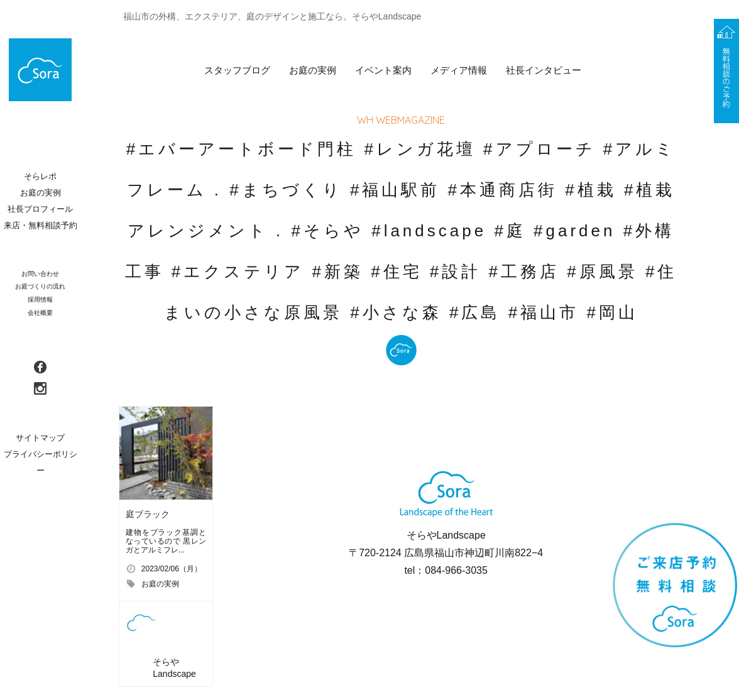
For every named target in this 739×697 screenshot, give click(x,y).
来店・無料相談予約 (40, 225)
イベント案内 (383, 70)
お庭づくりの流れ (40, 286)
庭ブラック (148, 514)
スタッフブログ (237, 70)
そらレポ (40, 176)
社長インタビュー (543, 70)
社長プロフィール (40, 209)
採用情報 (40, 299)
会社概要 (40, 312)
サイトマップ (40, 437)
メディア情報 (458, 70)
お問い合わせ (40, 273)
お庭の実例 (312, 70)
